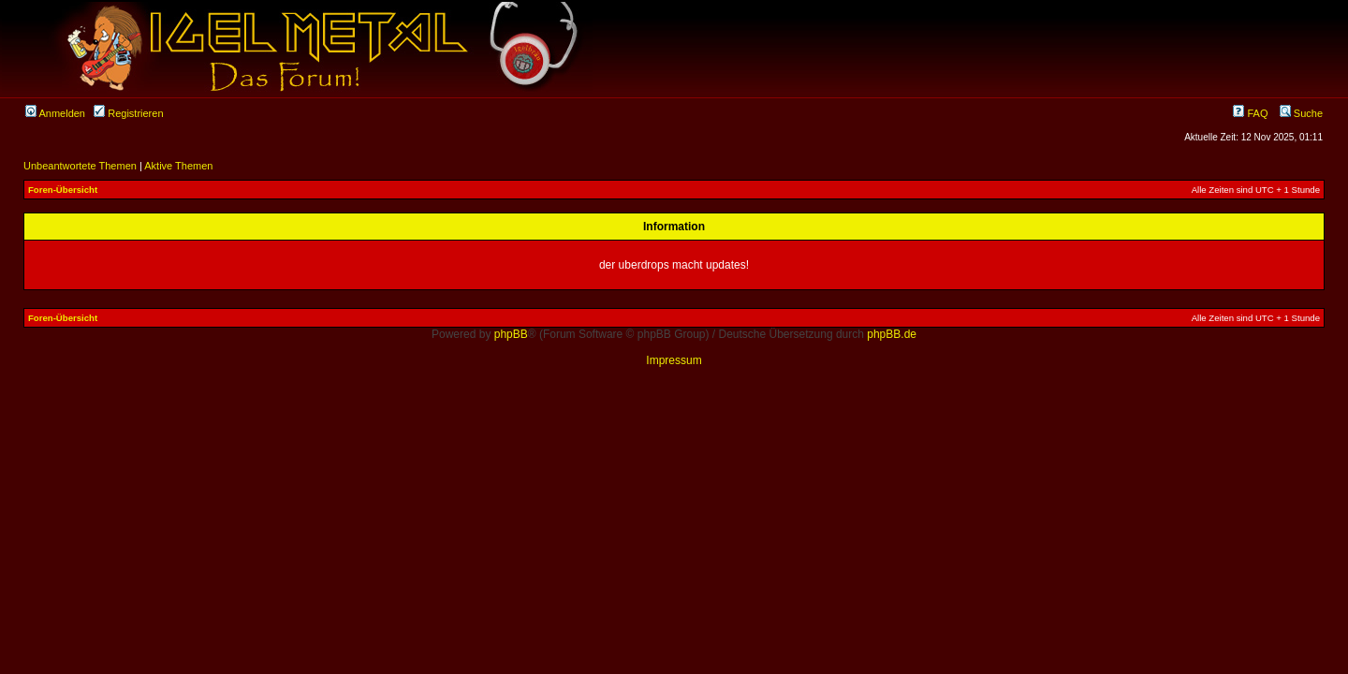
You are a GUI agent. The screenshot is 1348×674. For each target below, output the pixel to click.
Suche (1301, 113)
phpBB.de (891, 334)
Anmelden (55, 113)
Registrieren (128, 113)
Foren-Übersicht (62, 189)
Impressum (673, 360)
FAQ (1250, 113)
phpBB (511, 334)
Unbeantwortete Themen (80, 165)
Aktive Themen (178, 165)
